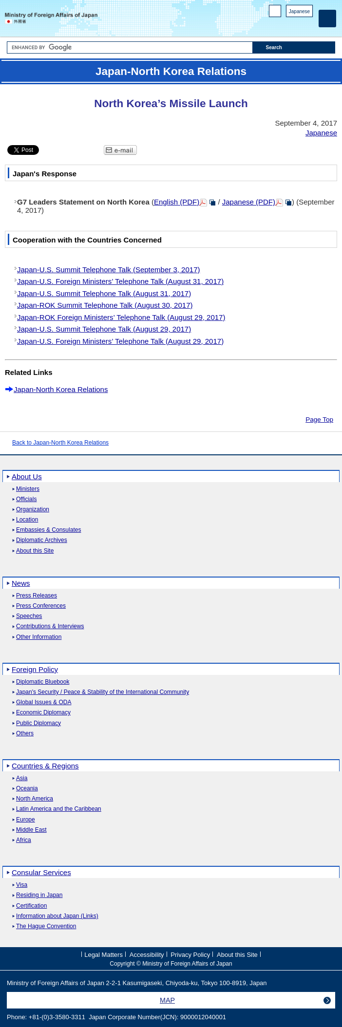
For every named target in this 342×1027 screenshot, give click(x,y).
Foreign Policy (35, 669)
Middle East (31, 830)
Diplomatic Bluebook (42, 682)
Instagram (295, 24)
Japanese (299, 11)
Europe (25, 820)
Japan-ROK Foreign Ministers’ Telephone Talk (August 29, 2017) (121, 317)
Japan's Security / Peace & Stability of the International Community (102, 692)
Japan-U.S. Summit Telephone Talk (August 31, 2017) (104, 293)
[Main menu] (327, 18)
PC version (275, 13)
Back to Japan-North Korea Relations (60, 442)
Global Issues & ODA (43, 702)
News (21, 583)
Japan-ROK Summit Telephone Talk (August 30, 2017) (104, 305)
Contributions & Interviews (50, 626)
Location (27, 520)
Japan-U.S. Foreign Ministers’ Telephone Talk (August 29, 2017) (120, 341)
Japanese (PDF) (248, 202)
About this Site (35, 551)
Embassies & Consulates (48, 530)
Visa (21, 885)
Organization (32, 509)
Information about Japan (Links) (57, 916)
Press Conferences (41, 606)
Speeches (29, 616)
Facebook (282, 24)
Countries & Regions (45, 766)
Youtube (308, 24)
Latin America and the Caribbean (58, 809)
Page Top (319, 419)
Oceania (27, 788)
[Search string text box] (130, 47)
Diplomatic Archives (41, 540)
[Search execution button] (294, 47)
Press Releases (36, 596)
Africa (23, 840)
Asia (21, 778)
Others (25, 733)
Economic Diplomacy (43, 713)
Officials (26, 499)
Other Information (38, 637)
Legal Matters (103, 954)
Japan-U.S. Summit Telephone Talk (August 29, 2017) (104, 329)
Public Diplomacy (38, 723)
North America (34, 799)
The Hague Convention (46, 926)
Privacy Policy (190, 954)
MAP (167, 1000)
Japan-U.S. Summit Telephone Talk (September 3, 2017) (108, 269)
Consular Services (41, 872)
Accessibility (147, 954)
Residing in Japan (39, 895)
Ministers (27, 489)
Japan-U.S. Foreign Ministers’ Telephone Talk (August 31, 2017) (120, 281)
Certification (31, 906)
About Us (27, 476)
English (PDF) (176, 202)
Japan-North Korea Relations (61, 389)
